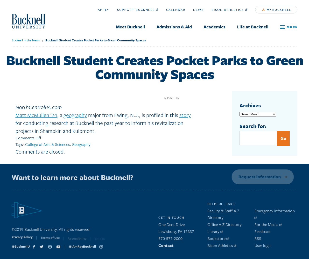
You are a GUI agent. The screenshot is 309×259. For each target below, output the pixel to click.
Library (215, 233)
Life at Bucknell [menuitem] (252, 27)
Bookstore (218, 240)
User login (263, 246)
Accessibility (77, 240)
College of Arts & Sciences (47, 144)
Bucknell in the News (26, 40)
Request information (259, 177)
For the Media (268, 226)
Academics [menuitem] (214, 27)
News (198, 9)
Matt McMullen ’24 (36, 115)
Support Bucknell (137, 9)
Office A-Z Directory (224, 226)
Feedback (262, 233)
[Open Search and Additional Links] (288, 27)
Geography (81, 144)
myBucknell (276, 9)
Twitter (193, 98)
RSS (257, 240)
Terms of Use (50, 240)
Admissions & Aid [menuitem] (174, 27)
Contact (166, 246)
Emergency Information (274, 214)
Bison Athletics (229, 9)
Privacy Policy (22, 239)
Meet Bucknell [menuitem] (130, 27)
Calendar (175, 9)
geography (75, 115)
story (185, 115)
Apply (103, 9)
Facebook (184, 98)
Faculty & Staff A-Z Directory (223, 215)
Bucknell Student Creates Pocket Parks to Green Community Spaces (95, 40)
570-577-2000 (170, 240)
